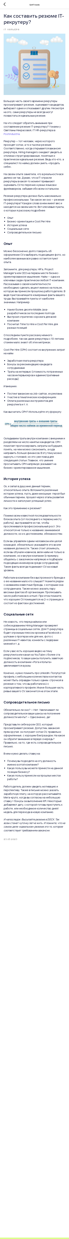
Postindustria (12, 134)
